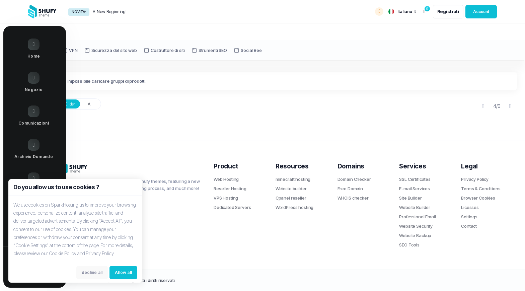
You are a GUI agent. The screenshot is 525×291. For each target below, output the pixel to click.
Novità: (79, 11)
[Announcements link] (26, 116)
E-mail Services (414, 188)
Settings (469, 216)
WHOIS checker (353, 198)
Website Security (416, 226)
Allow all (123, 273)
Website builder (291, 188)
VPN (70, 50)
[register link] (448, 11)
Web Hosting (226, 179)
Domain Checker (354, 179)
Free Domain (350, 188)
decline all (92, 273)
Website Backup (415, 235)
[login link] (481, 11)
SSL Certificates (415, 179)
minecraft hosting (293, 179)
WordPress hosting (294, 207)
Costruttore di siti (164, 50)
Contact (469, 226)
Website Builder (414, 207)
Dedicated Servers (232, 207)
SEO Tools (409, 244)
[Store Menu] (26, 83)
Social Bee (248, 50)
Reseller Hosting (230, 188)
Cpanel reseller (291, 198)
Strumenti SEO (209, 50)
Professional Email (417, 216)
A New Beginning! (110, 11)
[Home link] (26, 49)
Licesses (470, 207)
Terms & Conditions (480, 188)
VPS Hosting (226, 198)
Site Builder (410, 198)
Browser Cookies (478, 198)
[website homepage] (42, 11)
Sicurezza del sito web (111, 50)
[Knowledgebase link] (26, 150)
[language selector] (402, 11)
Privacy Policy (475, 179)
